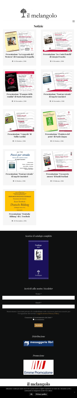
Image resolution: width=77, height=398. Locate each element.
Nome (39, 294)
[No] (74, 392)
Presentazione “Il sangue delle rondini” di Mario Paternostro (20, 95)
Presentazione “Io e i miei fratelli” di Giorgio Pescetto (57, 55)
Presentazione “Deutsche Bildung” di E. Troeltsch (19, 215)
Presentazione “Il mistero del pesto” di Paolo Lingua (57, 135)
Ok (31, 394)
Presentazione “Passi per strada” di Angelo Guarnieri (57, 95)
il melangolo (38, 384)
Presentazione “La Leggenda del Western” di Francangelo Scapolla (19, 55)
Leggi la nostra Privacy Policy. (47, 313)
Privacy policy (41, 394)
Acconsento (38, 319)
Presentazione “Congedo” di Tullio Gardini (19, 135)
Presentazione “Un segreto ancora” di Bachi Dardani (57, 175)
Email (38, 303)
